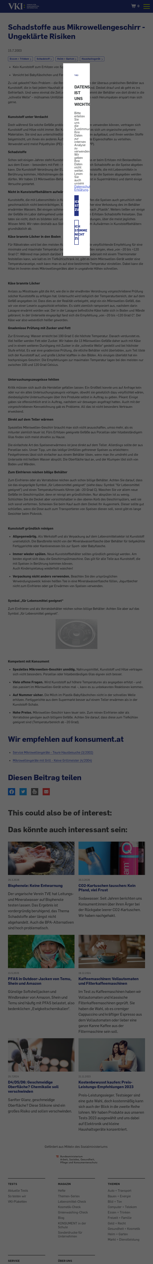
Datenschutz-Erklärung (83, 188)
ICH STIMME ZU (77, 206)
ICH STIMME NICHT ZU (77, 232)
